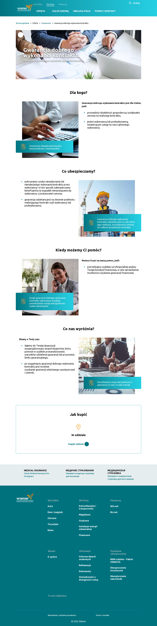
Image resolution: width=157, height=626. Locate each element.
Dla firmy (54, 4)
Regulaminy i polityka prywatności (61, 615)
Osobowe (84, 520)
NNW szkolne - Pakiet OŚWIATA (122, 560)
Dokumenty (85, 571)
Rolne (51, 530)
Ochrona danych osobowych (87, 557)
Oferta (44, 11)
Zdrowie (52, 518)
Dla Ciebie (41, 4)
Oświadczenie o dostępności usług (89, 578)
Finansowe (84, 535)
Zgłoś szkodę (64, 11)
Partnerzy (66, 4)
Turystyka (53, 524)
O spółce (52, 557)
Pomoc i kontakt (109, 11)
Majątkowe (85, 514)
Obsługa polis (85, 11)
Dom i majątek (55, 512)
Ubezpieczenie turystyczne (118, 569)
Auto (50, 506)
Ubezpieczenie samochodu (118, 577)
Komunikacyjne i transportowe (87, 507)
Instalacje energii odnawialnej (88, 527)
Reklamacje (85, 565)
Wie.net (115, 506)
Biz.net (114, 512)
